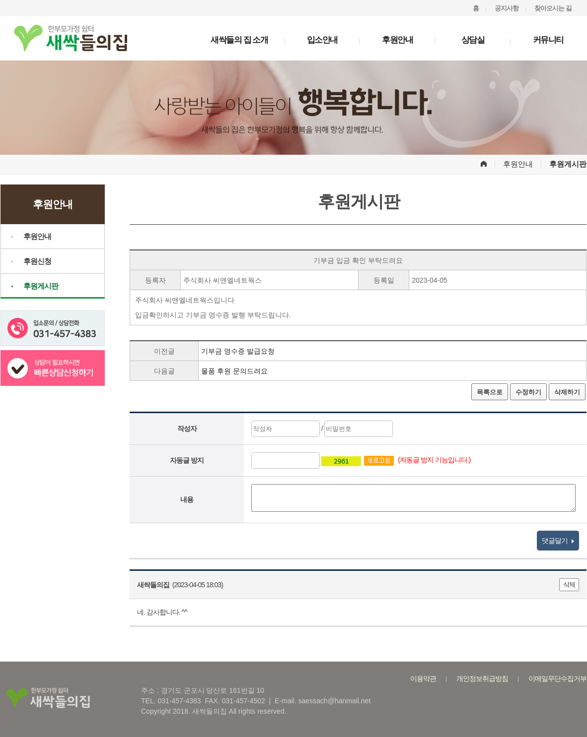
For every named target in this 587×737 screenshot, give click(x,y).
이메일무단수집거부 (557, 678)
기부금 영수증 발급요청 (238, 351)
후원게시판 (40, 286)
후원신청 (37, 261)
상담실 (473, 40)
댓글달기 (558, 541)
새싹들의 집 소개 (239, 40)
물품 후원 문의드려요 (234, 371)
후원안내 (397, 40)
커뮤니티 (548, 40)
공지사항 (506, 8)
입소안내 (322, 40)
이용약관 (423, 678)
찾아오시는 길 (553, 8)
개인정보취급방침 (482, 678)
